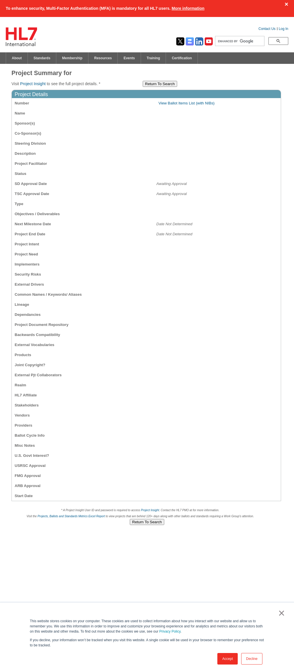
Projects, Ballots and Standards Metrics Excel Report (71, 516)
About (17, 58)
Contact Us (266, 29)
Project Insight (33, 83)
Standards (42, 58)
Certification (182, 58)
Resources (103, 58)
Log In (283, 29)
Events (129, 58)
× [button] (280, 613)
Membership (72, 58)
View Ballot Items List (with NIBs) (186, 103)
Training (153, 58)
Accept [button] (227, 659)
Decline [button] (252, 659)
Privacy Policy (170, 631)
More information (188, 8)
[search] (239, 41)
